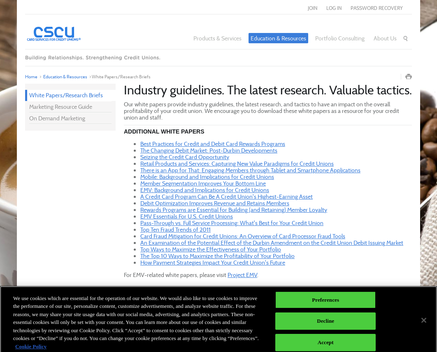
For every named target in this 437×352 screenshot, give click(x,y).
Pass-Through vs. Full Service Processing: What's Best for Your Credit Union (231, 222)
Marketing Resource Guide (60, 106)
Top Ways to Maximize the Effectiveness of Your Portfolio (210, 249)
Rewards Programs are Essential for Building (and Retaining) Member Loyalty (233, 209)
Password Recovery (377, 8)
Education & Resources (278, 38)
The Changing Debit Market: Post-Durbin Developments (208, 150)
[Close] (424, 322)
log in (334, 8)
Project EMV (242, 274)
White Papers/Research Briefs (66, 95)
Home (31, 77)
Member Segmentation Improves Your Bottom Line (203, 183)
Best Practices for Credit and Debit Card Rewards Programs (212, 143)
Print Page (408, 77)
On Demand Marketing (57, 118)
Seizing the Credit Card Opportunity (184, 156)
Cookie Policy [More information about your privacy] (30, 348)
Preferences (325, 302)
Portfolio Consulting (340, 38)
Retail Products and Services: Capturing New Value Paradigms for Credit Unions (237, 163)
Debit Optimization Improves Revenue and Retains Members (214, 203)
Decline (325, 323)
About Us (385, 38)
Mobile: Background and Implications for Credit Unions (207, 176)
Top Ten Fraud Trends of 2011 (175, 229)
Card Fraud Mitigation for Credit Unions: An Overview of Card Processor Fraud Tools (242, 235)
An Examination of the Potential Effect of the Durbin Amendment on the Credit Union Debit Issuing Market (271, 242)
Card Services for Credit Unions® (76, 33)
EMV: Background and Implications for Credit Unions (204, 189)
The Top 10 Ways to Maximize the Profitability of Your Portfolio (217, 255)
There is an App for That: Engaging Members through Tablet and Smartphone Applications (250, 170)
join (312, 8)
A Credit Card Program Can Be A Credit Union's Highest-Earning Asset (226, 196)
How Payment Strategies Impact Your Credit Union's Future (212, 262)
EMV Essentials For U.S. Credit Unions (186, 216)
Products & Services (217, 38)
